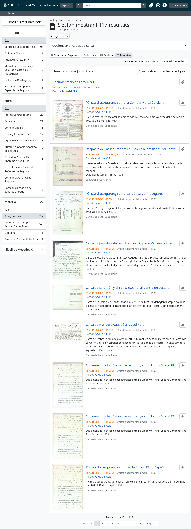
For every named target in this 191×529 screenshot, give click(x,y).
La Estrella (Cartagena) (23, 80)
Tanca (81, 20)
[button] (150, 5)
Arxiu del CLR (69, 91)
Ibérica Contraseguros (23, 115)
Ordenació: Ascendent (174, 61)
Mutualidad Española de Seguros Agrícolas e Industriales (23, 69)
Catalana (23, 121)
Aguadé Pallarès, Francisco (23, 141)
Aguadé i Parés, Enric (23, 60)
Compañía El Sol (23, 128)
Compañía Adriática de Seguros (23, 179)
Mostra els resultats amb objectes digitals (162, 71)
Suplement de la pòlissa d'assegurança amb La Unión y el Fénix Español (132, 365)
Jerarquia (89, 55)
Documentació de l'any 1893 (73, 82)
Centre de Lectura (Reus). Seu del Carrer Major (23, 224)
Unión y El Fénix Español (23, 134)
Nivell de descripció (19, 249)
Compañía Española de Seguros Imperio (23, 189)
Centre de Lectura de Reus (23, 47)
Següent (151, 523)
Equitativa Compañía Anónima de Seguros (23, 159)
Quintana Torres (23, 53)
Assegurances (23, 216)
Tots (7, 40)
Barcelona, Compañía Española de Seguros (23, 88)
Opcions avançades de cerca (73, 45)
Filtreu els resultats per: (24, 22)
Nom (8, 100)
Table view (124, 55)
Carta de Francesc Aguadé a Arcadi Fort (115, 324)
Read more (105, 350)
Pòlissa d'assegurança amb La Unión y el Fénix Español (126, 467)
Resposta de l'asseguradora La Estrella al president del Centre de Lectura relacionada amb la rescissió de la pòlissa (132, 149)
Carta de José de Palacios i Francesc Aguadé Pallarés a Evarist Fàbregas (132, 243)
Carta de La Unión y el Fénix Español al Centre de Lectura (128, 288)
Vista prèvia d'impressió (65, 55)
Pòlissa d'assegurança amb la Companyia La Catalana (125, 102)
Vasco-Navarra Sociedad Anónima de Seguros (23, 169)
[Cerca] (112, 5)
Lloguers (23, 233)
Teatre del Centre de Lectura (23, 239)
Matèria (10, 202)
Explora (66, 5)
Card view (107, 55)
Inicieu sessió (178, 5)
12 (141, 523)
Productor (12, 33)
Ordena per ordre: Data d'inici (141, 61)
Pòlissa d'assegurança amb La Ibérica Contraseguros (124, 194)
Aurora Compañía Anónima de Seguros (23, 148)
